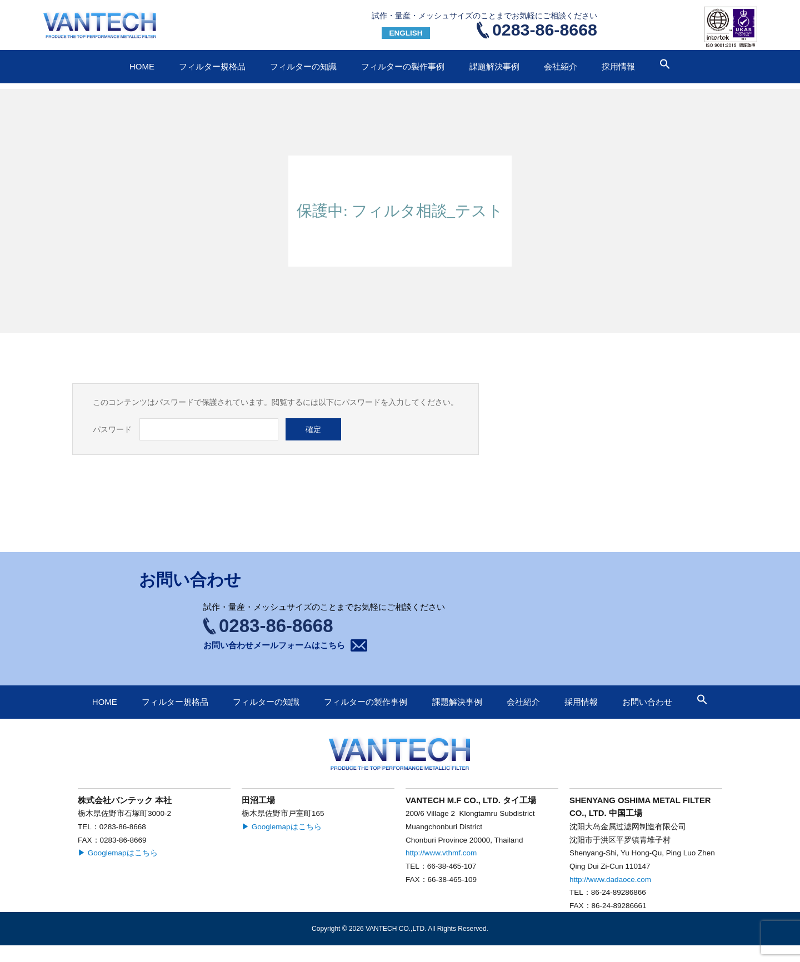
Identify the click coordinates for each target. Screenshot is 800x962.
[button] (665, 66)
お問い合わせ (656, 24)
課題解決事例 (494, 66)
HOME (141, 66)
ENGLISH (405, 33)
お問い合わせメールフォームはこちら (274, 645)
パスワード (112, 429)
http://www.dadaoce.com (610, 879)
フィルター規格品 (212, 66)
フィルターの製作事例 (402, 66)
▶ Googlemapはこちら (118, 853)
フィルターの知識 (303, 66)
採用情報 (618, 66)
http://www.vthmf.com (441, 853)
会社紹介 (560, 66)
